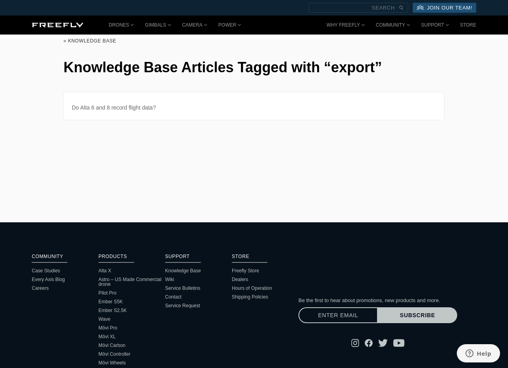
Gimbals (158, 25)
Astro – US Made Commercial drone (130, 282)
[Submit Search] (401, 7)
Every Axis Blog (48, 279)
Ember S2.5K (112, 310)
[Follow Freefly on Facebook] (369, 343)
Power (229, 25)
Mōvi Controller (114, 354)
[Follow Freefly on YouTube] (398, 343)
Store (468, 25)
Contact (173, 297)
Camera (194, 25)
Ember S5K (110, 301)
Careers (40, 288)
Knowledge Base (183, 271)
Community (393, 25)
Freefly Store (245, 271)
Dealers (240, 279)
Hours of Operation (252, 288)
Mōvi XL (106, 336)
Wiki (169, 279)
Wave (104, 319)
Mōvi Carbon (111, 345)
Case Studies (46, 271)
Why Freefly (346, 25)
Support (435, 25)
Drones (121, 25)
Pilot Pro (107, 293)
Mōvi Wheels (112, 363)
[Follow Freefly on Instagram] (355, 343)
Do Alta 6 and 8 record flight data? (114, 107)
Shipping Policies (250, 297)
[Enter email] (338, 315)
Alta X (104, 271)
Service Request (182, 305)
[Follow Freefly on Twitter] (383, 343)
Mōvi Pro (107, 328)
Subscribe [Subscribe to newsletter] (417, 315)
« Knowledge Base (90, 41)
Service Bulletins (182, 288)
